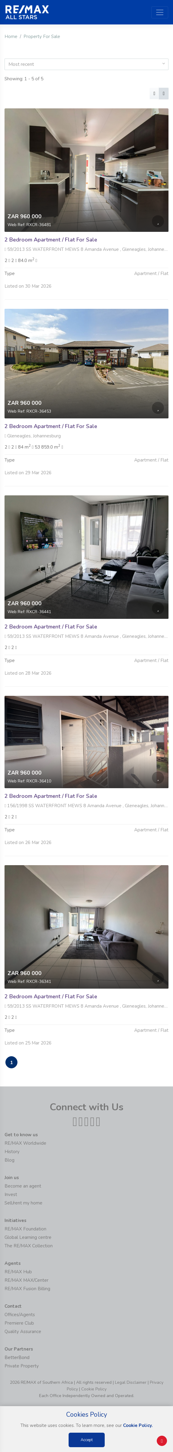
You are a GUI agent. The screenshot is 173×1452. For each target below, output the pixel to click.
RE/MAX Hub (18, 1272)
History (12, 1152)
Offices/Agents (20, 1315)
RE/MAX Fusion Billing (27, 1289)
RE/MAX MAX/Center (26, 1280)
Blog (9, 1160)
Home (11, 37)
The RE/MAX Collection (29, 1246)
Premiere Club (19, 1323)
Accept (87, 1440)
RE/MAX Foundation (25, 1229)
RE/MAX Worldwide (25, 1143)
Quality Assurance (23, 1332)
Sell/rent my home (23, 1203)
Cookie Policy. (138, 1425)
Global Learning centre (28, 1237)
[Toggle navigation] (159, 12)
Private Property (22, 1366)
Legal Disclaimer (131, 1382)
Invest (11, 1194)
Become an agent (23, 1186)
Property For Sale (41, 37)
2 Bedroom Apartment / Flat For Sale (51, 239)
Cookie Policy (94, 1389)
